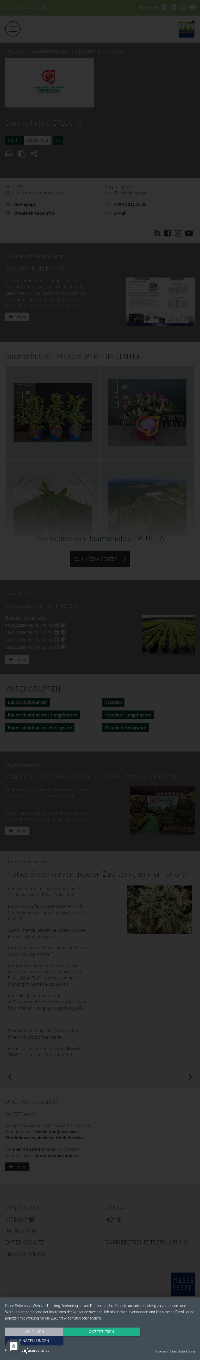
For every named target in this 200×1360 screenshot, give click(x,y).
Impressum (161, 1351)
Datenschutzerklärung (182, 1351)
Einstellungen (166, 1341)
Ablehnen (33, 1341)
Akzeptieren (100, 1341)
